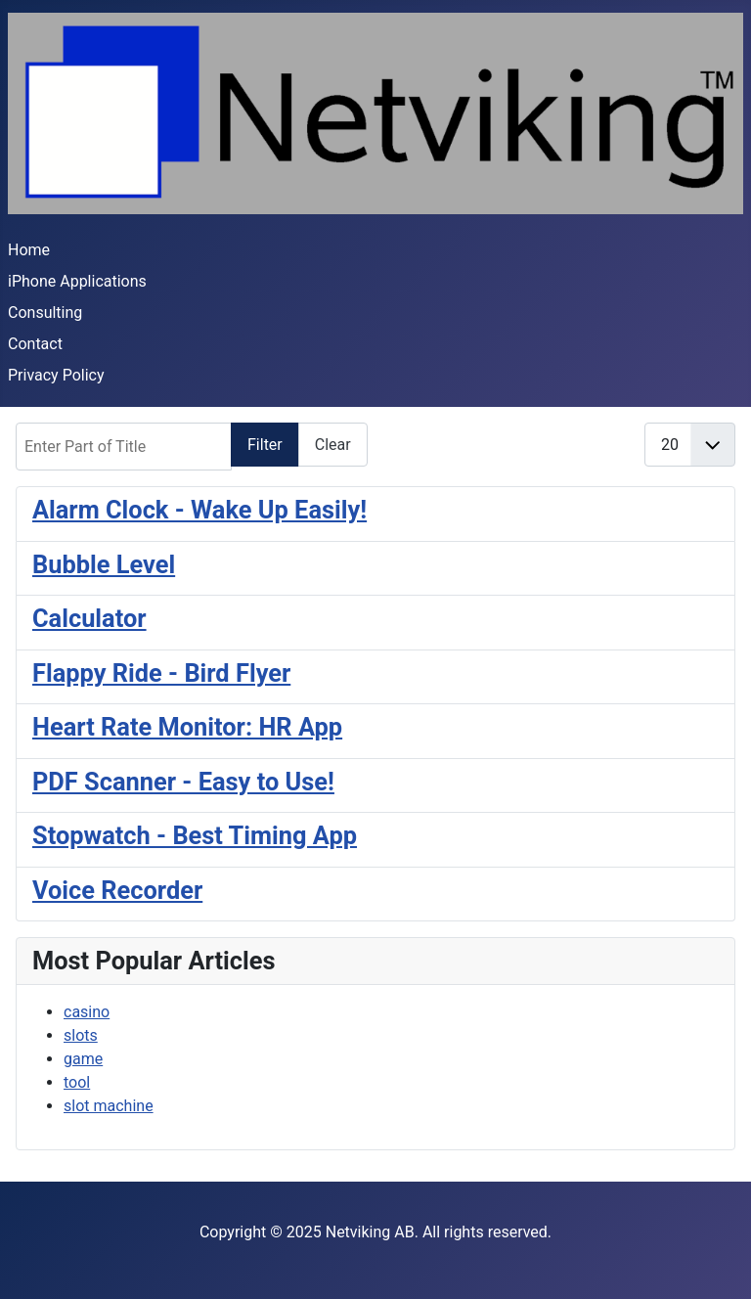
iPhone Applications (77, 281)
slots (81, 1035)
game (83, 1059)
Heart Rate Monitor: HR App (187, 726)
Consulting (45, 312)
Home (29, 250)
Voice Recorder (117, 890)
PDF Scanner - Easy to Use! (183, 781)
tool (77, 1082)
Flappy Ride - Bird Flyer (161, 673)
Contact (35, 344)
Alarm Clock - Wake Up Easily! (199, 509)
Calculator (89, 618)
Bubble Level (103, 564)
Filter (265, 444)
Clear (333, 444)
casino (87, 1012)
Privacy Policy (56, 375)
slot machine (109, 1106)
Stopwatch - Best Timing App (194, 835)
